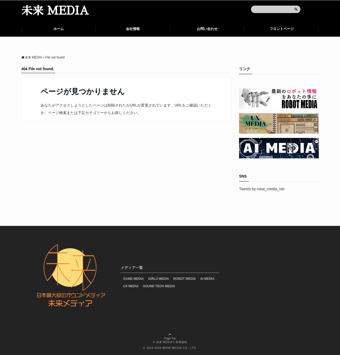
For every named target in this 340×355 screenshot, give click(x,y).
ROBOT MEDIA (184, 279)
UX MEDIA (131, 286)
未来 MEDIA (55, 10)
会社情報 (133, 29)
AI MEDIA (207, 279)
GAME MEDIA (133, 279)
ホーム (58, 29)
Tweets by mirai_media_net (261, 189)
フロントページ (282, 29)
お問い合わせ (207, 29)
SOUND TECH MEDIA (159, 286)
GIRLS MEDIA (158, 279)
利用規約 (181, 342)
